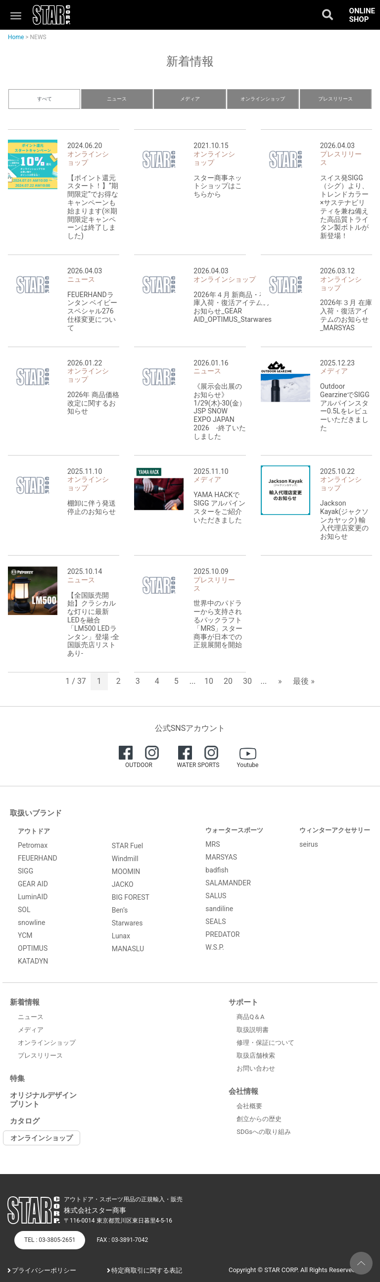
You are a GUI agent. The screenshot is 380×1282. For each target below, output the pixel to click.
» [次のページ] (280, 681)
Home (16, 37)
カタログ (25, 1121)
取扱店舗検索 (256, 1055)
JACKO (123, 884)
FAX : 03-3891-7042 (122, 1239)
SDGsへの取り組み (264, 1131)
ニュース (117, 99)
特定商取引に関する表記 (146, 1270)
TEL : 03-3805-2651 (49, 1239)
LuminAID (33, 897)
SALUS (215, 896)
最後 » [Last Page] (303, 681)
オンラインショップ (262, 99)
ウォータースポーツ (234, 830)
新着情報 (25, 1002)
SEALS (215, 921)
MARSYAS (221, 857)
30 (247, 681)
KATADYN (33, 961)
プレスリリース (335, 99)
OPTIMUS (33, 948)
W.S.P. (214, 947)
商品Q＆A (250, 1017)
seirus (308, 844)
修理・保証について (265, 1042)
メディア (190, 99)
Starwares (127, 923)
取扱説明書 (253, 1029)
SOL (24, 910)
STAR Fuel (127, 846)
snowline (31, 922)
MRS (212, 844)
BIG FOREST (130, 897)
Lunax (121, 936)
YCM (25, 935)
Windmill (125, 859)
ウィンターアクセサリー (334, 830)
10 (208, 681)
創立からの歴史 (259, 1119)
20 (228, 681)
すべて (44, 99)
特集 (17, 1078)
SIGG (25, 871)
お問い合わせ (256, 1068)
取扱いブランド (36, 813)
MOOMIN (126, 871)
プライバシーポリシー (44, 1270)
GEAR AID (33, 884)
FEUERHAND (37, 858)
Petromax (33, 845)
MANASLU (128, 949)
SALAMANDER (228, 883)
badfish (216, 870)
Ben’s (120, 910)
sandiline (219, 909)
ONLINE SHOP (362, 15)
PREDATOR (222, 934)
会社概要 (249, 1106)
